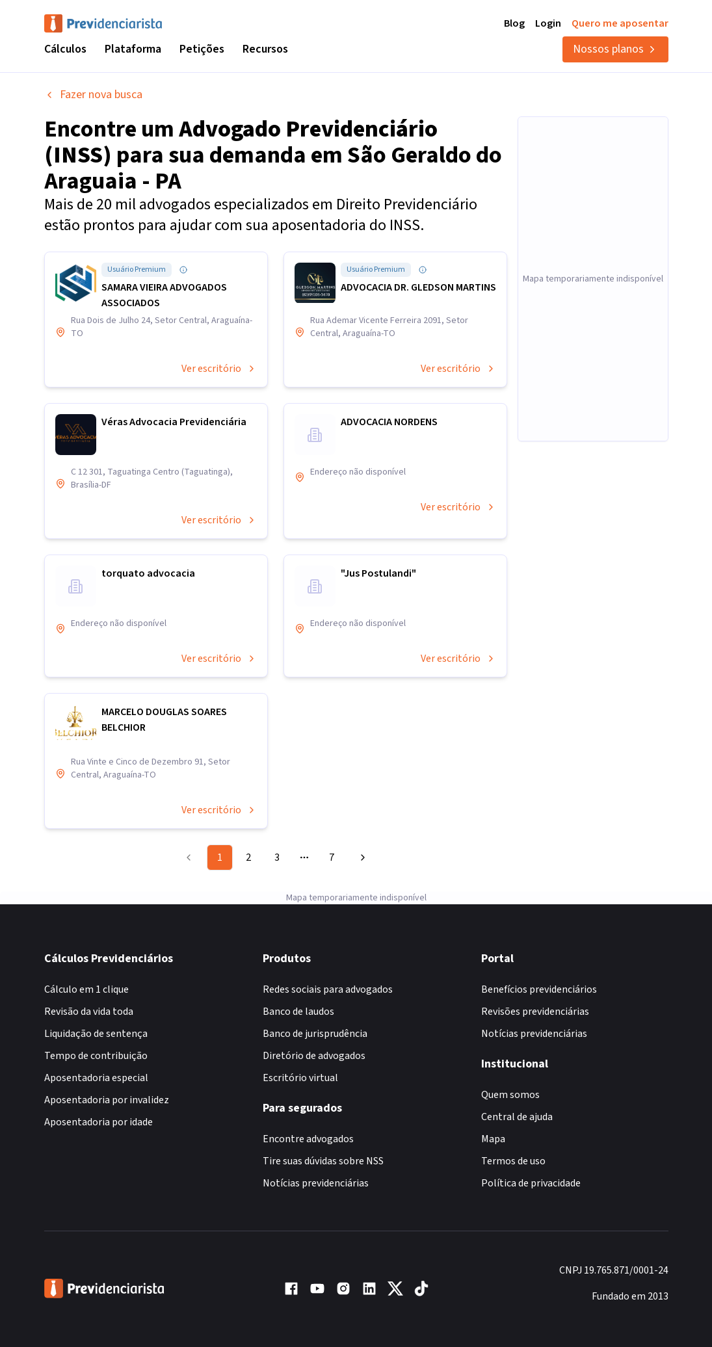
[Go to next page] (361, 857)
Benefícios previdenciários (539, 989)
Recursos (265, 49)
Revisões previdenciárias (535, 1011)
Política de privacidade (531, 1183)
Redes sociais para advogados (328, 989)
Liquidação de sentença (96, 1034)
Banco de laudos (298, 1011)
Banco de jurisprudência (315, 1034)
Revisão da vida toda (88, 1011)
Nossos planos (615, 49)
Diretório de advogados (314, 1056)
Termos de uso (513, 1161)
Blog (514, 23)
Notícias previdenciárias (316, 1183)
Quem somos (510, 1095)
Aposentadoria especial (96, 1078)
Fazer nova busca (93, 94)
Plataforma (133, 49)
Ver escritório (219, 368)
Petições (201, 49)
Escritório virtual (300, 1078)
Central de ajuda (517, 1117)
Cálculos (65, 49)
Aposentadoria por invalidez (106, 1100)
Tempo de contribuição (96, 1056)
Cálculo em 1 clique (86, 989)
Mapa (493, 1139)
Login (548, 23)
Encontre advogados (308, 1139)
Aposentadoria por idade (98, 1122)
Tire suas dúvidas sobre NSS (323, 1161)
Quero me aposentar (620, 23)
